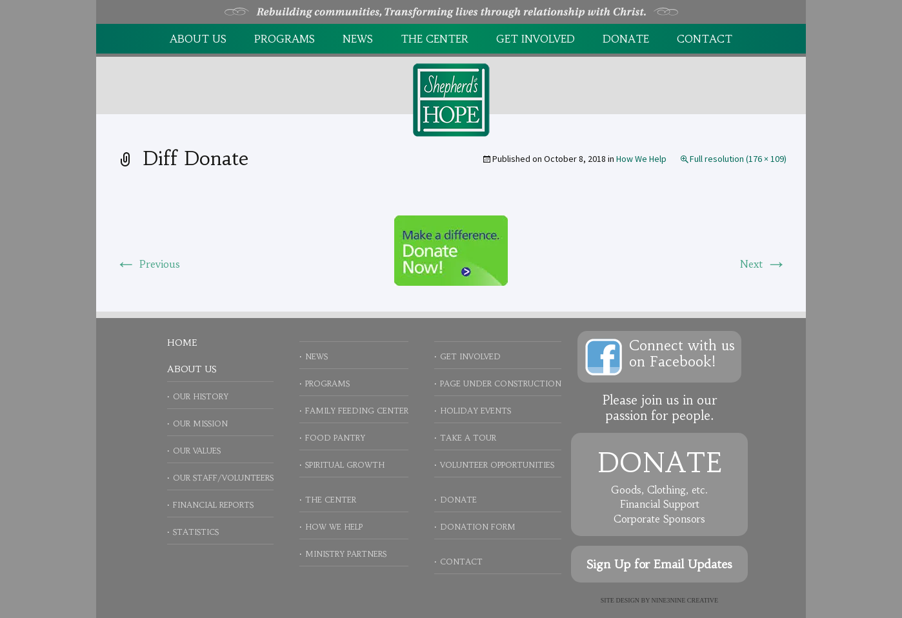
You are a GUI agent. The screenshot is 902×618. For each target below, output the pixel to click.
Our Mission (200, 423)
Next (763, 263)
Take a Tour (468, 438)
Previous (147, 263)
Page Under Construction (500, 383)
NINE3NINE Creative (685, 600)
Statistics (196, 532)
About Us (198, 38)
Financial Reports (213, 505)
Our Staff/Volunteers (223, 478)
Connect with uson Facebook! (682, 353)
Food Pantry (335, 438)
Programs (284, 38)
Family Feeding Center (356, 410)
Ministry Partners (345, 554)
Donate (626, 38)
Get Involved (535, 38)
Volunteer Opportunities (497, 465)
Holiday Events (475, 410)
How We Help (641, 158)
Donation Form (478, 527)
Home (182, 342)
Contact (704, 38)
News (358, 38)
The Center (434, 38)
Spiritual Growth (345, 465)
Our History (200, 396)
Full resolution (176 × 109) (738, 158)
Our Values (197, 450)
